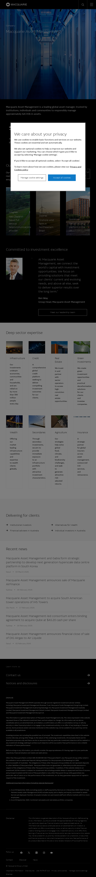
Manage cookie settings (32, 177)
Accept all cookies (62, 177)
